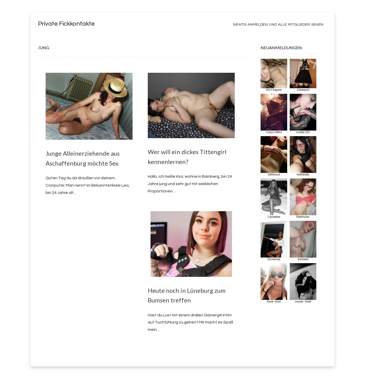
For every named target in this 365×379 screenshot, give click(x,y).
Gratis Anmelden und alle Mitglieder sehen (278, 24)
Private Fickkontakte (66, 24)
